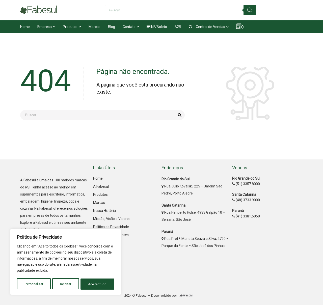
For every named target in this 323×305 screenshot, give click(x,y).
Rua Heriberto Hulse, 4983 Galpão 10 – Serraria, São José (193, 212)
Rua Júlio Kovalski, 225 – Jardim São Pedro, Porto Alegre (192, 186)
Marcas (99, 203)
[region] (65, 262)
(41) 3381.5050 (246, 216)
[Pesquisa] (250, 10)
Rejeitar (66, 284)
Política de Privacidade (111, 227)
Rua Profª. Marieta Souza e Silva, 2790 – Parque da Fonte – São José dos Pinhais (195, 239)
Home (98, 178)
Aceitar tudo (97, 284)
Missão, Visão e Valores (111, 219)
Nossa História (104, 211)
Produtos (100, 194)
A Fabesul (101, 186)
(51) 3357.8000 (246, 184)
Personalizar (34, 284)
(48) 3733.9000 (246, 200)
